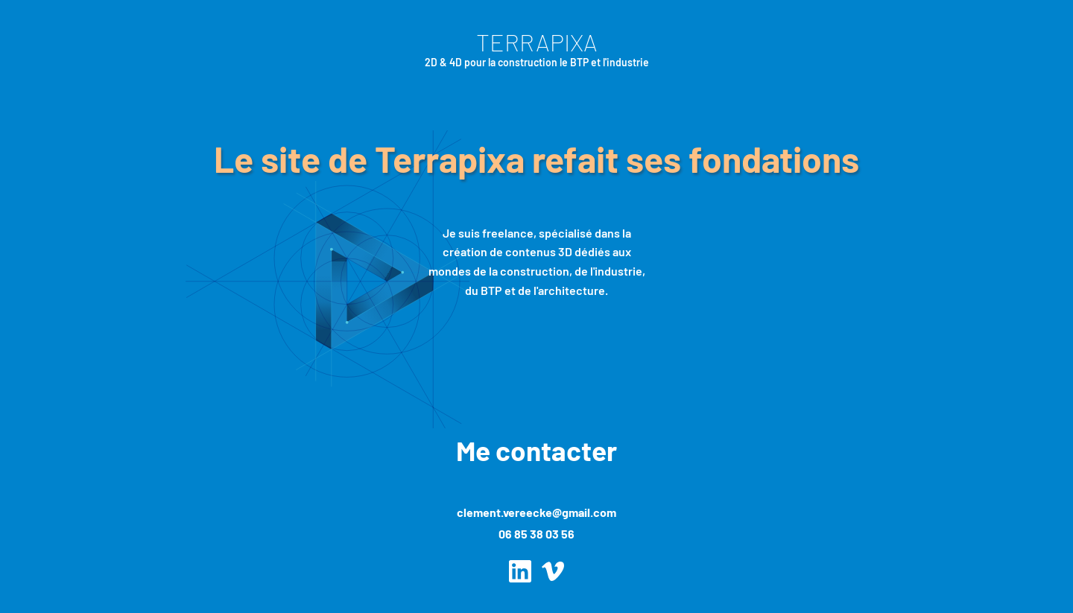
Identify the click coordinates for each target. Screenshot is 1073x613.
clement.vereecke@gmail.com (536, 512)
